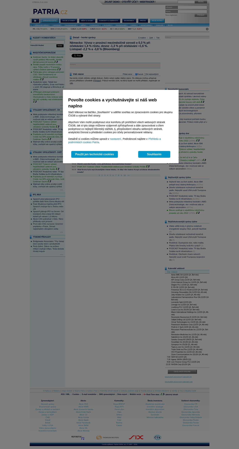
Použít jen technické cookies (94, 154)
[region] (121, 126)
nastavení (115, 138)
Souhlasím (154, 154)
